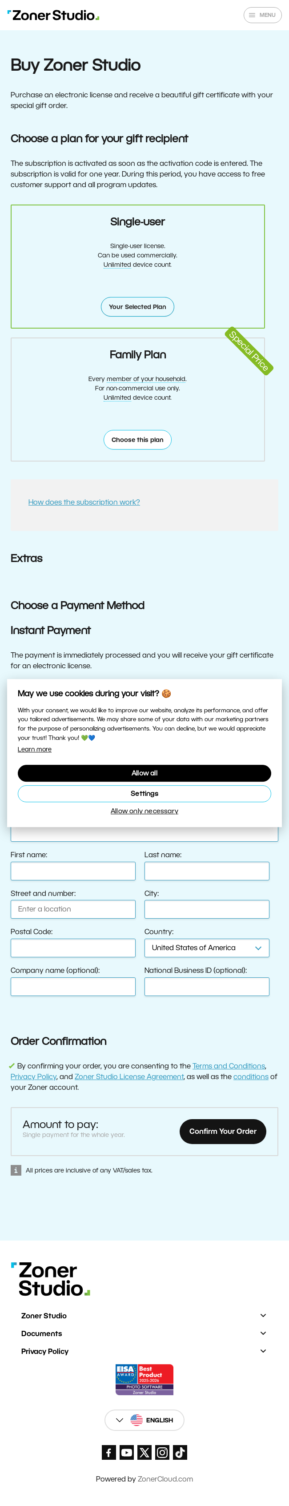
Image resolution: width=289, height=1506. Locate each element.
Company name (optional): (55, 970)
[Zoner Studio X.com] (144, 1452)
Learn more (35, 749)
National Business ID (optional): (195, 970)
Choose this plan (138, 439)
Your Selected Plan (137, 306)
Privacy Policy (33, 1076)
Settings (144, 793)
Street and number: (43, 893)
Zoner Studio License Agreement (129, 1076)
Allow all (144, 773)
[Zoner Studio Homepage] (53, 15)
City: (151, 893)
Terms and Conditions (229, 1066)
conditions (251, 1076)
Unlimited (117, 264)
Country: (158, 932)
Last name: (162, 855)
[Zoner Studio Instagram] (162, 1452)
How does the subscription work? (84, 502)
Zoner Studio (44, 1316)
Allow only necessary (144, 811)
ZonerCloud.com (165, 1479)
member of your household (146, 378)
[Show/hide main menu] (263, 15)
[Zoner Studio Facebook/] (109, 1452)
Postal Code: (31, 932)
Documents (41, 1333)
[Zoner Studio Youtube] (127, 1452)
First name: (29, 855)
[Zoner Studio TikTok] (180, 1452)
